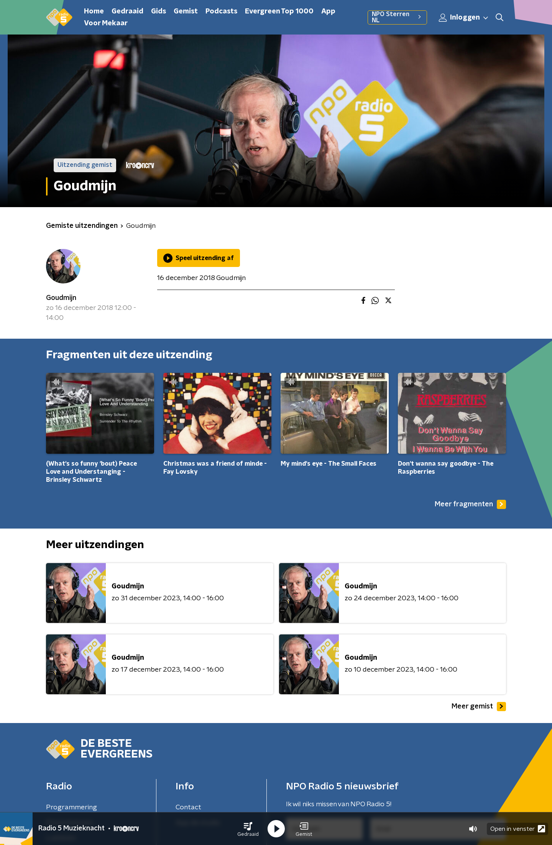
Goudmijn (61, 298)
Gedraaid (127, 11)
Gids (158, 11)
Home (94, 11)
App (328, 11)
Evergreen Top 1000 (279, 11)
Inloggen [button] (464, 17)
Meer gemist (479, 706)
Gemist (186, 11)
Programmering (71, 807)
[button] (248, 829)
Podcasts (221, 11)
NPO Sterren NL (397, 17)
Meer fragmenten (470, 504)
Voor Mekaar (106, 23)
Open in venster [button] (517, 828)
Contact (188, 807)
